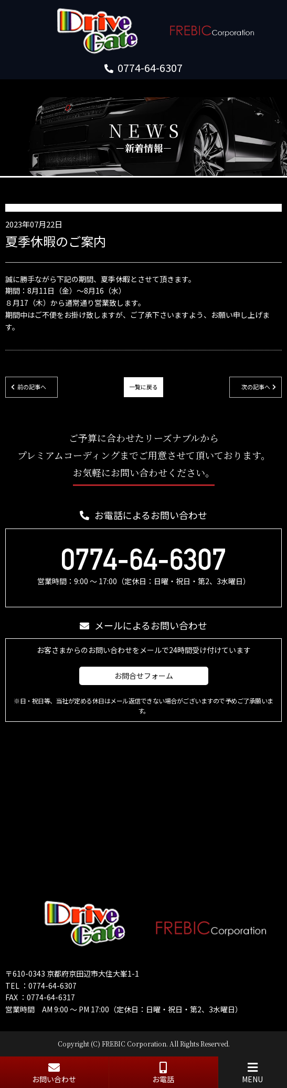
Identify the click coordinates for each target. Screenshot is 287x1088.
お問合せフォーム (143, 675)
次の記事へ (255, 386)
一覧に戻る (143, 386)
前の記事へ (31, 386)
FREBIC (113, 1043)
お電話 (163, 1073)
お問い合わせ (54, 1073)
